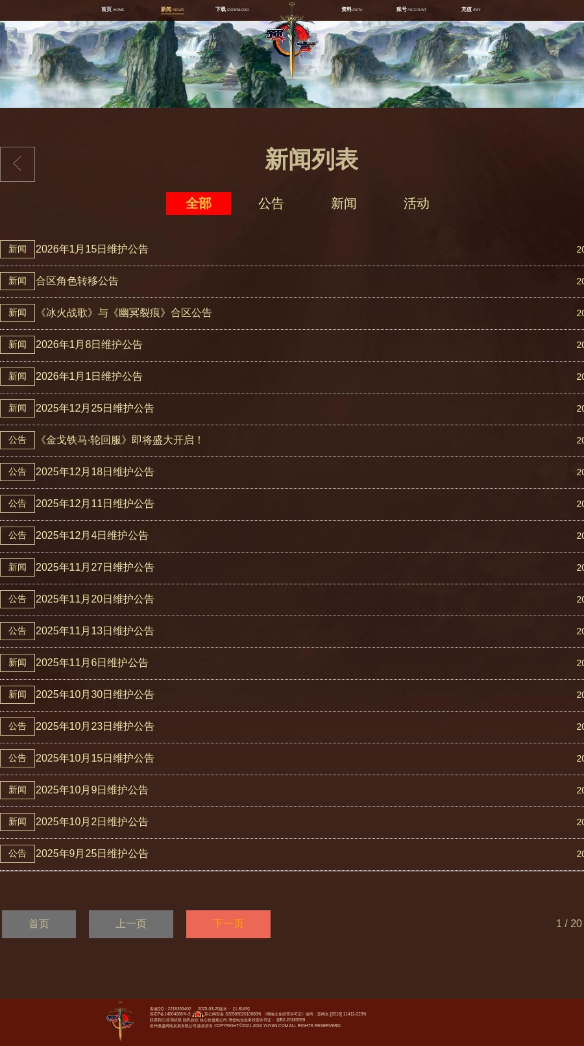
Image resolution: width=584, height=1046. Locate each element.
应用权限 (174, 1019)
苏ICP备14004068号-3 (170, 1014)
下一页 (228, 923)
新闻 (344, 203)
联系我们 (157, 1019)
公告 (271, 203)
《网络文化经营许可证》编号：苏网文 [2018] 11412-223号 (315, 1014)
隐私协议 (191, 1019)
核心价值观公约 (213, 1019)
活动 (417, 203)
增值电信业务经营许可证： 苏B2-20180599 (266, 1019)
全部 (199, 203)
